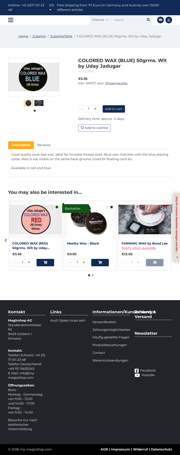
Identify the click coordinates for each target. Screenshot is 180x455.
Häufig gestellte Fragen (111, 337)
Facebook (145, 370)
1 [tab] (34, 110)
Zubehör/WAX (61, 36)
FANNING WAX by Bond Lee (145, 243)
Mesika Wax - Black (83, 243)
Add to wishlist (94, 128)
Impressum (120, 449)
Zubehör (39, 36)
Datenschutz (161, 449)
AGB (104, 449)
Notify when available (139, 248)
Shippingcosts (116, 83)
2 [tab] (92, 274)
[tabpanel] (28, 103)
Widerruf (140, 449)
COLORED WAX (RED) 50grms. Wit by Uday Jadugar (30, 246)
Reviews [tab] (43, 145)
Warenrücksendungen (110, 360)
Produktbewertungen (109, 345)
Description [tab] (21, 145)
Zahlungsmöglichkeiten (111, 330)
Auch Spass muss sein (67, 320)
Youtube (145, 375)
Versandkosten (104, 322)
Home (23, 36)
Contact (98, 353)
